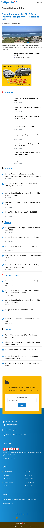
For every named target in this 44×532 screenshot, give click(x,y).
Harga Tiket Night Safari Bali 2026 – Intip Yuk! (22, 237)
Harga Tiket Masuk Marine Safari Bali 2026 (21, 212)
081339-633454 (12, 425)
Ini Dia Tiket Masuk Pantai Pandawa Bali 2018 (27, 54)
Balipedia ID (24, 514)
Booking (6, 475)
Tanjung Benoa (8, 482)
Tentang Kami (8, 471)
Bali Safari (7, 479)
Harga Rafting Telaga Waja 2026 (24, 127)
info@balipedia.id (12, 430)
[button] (38, 2)
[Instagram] (11, 458)
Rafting (6, 486)
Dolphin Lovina (29, 482)
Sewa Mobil (28, 475)
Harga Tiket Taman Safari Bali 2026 (25, 161)
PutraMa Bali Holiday (10, 526)
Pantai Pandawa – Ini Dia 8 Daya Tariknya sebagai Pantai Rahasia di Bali (20, 17)
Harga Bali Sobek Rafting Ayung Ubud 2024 (21, 349)
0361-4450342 (11, 422)
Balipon (19, 526)
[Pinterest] (9, 458)
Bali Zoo (27, 471)
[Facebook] (3, 458)
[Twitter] (6, 458)
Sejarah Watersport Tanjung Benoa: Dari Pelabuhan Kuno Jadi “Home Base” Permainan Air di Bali (23, 176)
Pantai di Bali (29, 486)
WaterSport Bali (26, 526)
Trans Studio (29, 479)
